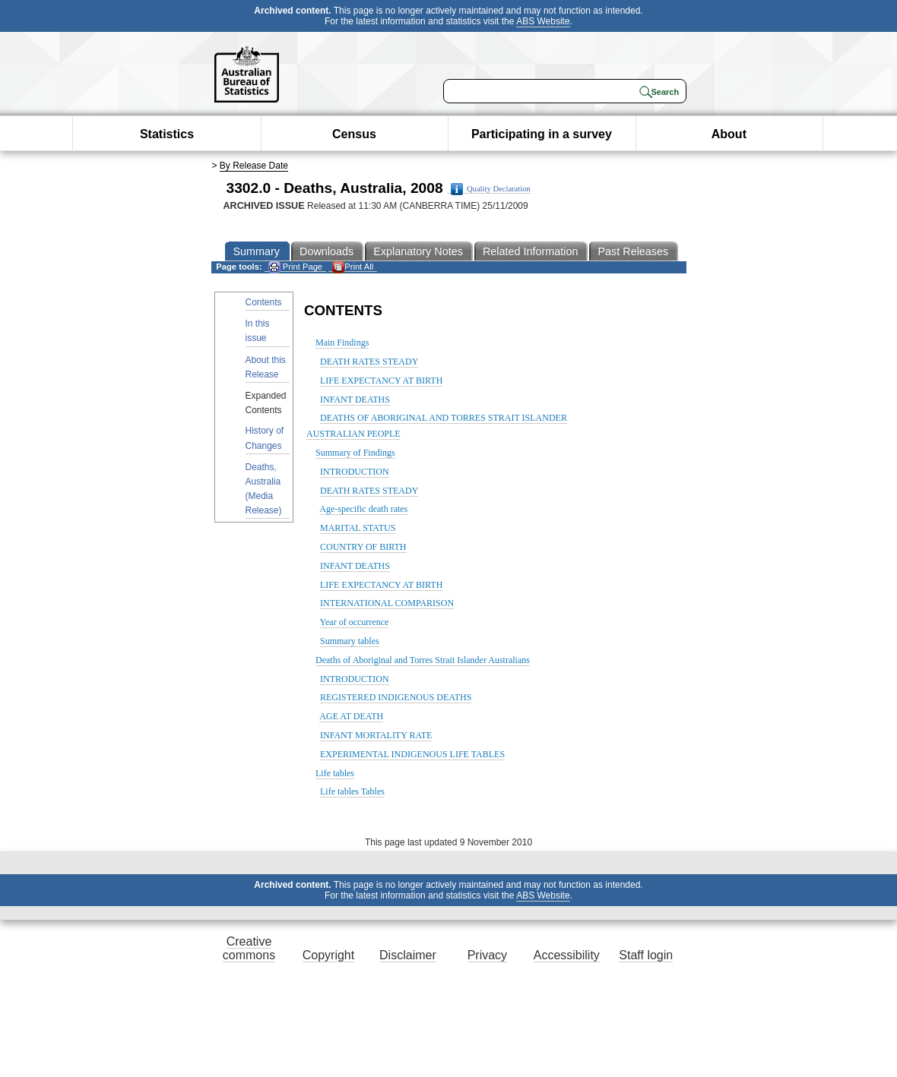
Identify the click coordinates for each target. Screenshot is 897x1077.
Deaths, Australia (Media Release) (264, 489)
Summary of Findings (355, 452)
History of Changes (265, 437)
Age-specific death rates (363, 509)
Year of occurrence (354, 622)
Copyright (328, 955)
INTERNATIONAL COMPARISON (387, 603)
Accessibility (567, 955)
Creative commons (249, 948)
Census (354, 134)
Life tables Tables (352, 791)
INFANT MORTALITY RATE (376, 735)
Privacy (487, 955)
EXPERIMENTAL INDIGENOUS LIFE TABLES (412, 754)
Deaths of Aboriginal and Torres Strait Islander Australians (422, 660)
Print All (352, 267)
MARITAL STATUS (357, 528)
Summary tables (349, 641)
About (729, 134)
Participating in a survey (541, 134)
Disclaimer (407, 955)
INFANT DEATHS (355, 399)
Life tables (334, 773)
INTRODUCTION (354, 471)
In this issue (258, 330)
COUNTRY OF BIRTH (363, 547)
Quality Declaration (491, 189)
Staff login (646, 955)
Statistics (167, 134)
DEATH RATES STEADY (369, 361)
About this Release (266, 367)
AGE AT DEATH (351, 716)
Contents (264, 302)
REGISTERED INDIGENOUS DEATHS (395, 697)
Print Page (295, 267)
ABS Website (542, 21)
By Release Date (254, 165)
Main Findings (342, 342)
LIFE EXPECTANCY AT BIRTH (381, 380)
